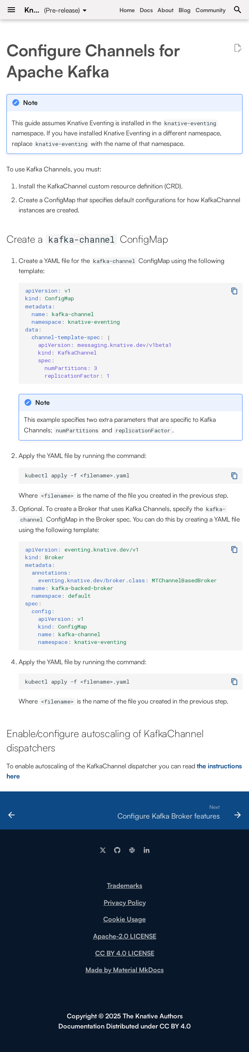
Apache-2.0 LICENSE (124, 936)
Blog (185, 9)
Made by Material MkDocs (124, 970)
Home (127, 9)
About (165, 9)
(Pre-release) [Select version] (62, 10)
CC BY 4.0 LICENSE (124, 953)
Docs (146, 9)
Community (211, 9)
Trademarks (124, 885)
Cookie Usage (124, 919)
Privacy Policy (125, 902)
